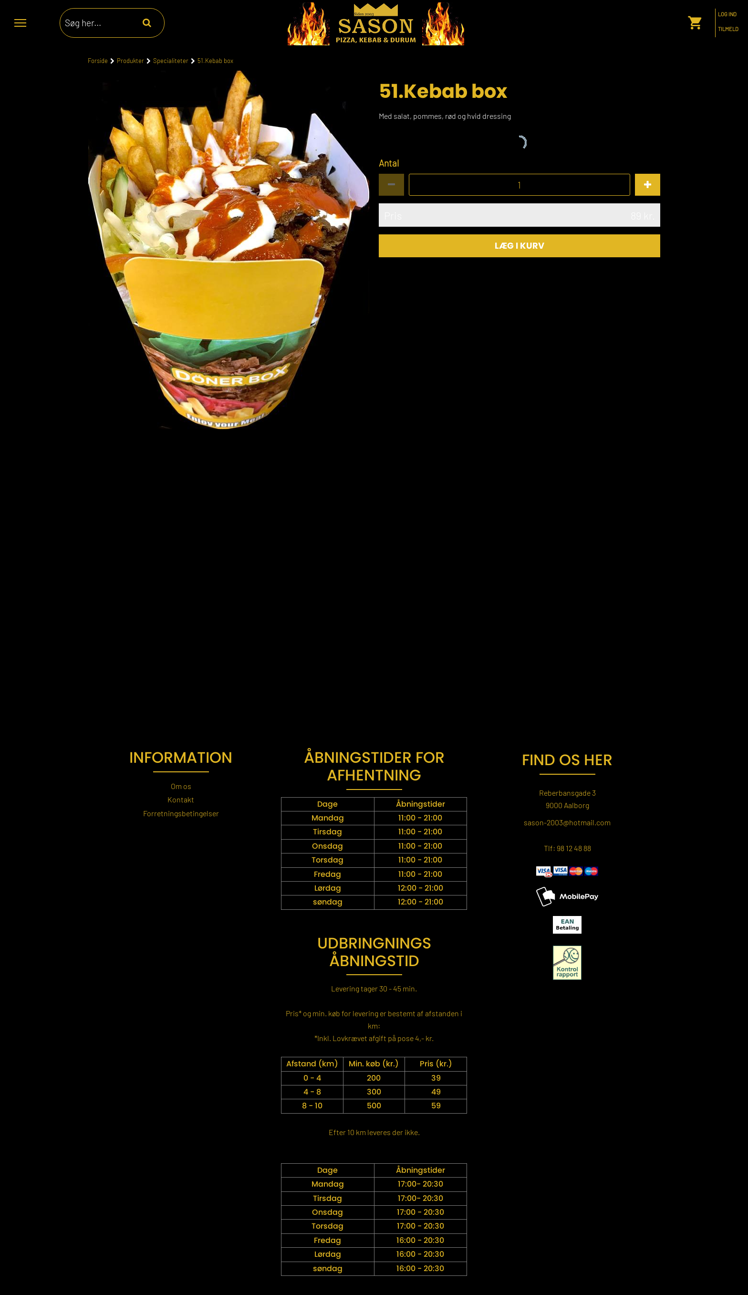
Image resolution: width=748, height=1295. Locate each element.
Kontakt (180, 799)
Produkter (130, 60)
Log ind (727, 14)
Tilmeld (728, 29)
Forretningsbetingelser (181, 813)
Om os (181, 785)
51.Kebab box (215, 60)
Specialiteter (170, 60)
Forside (98, 60)
